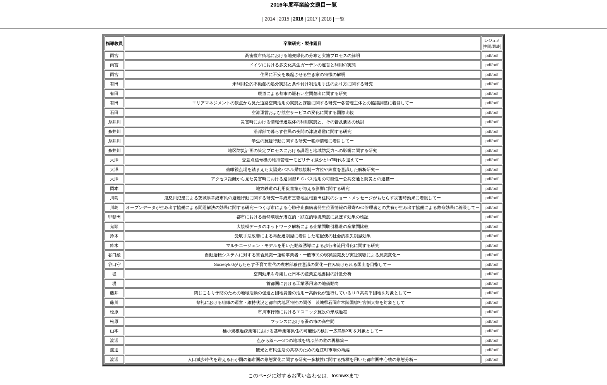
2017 (312, 19)
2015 (284, 19)
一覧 (340, 19)
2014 (270, 19)
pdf (488, 55)
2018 (326, 19)
